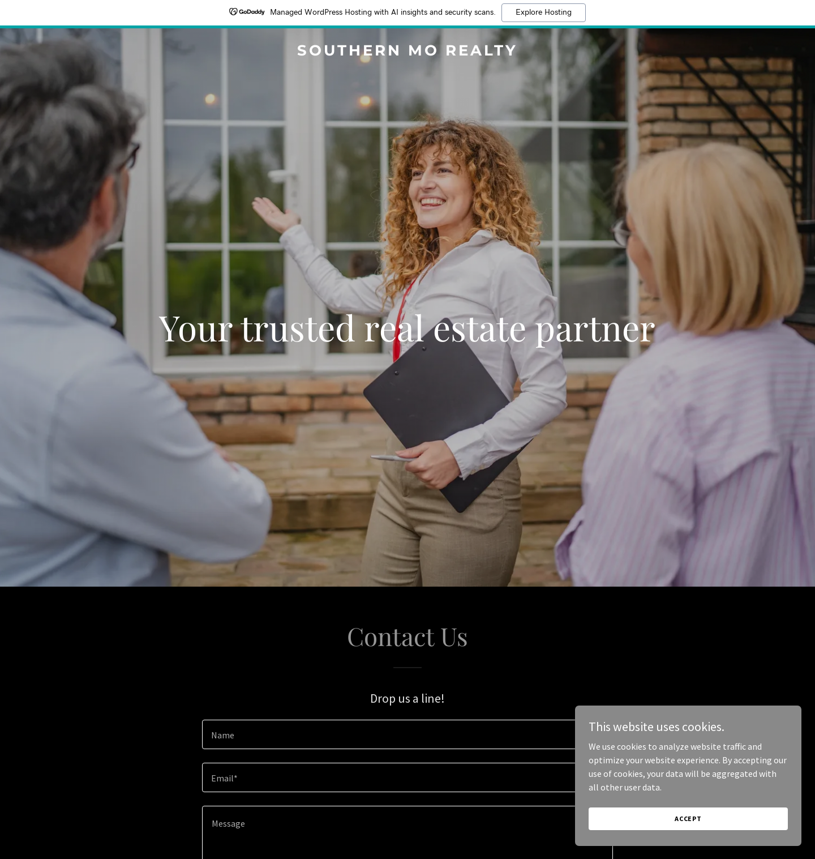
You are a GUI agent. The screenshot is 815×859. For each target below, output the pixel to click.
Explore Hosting (544, 12)
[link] (407, 52)
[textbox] (407, 734)
